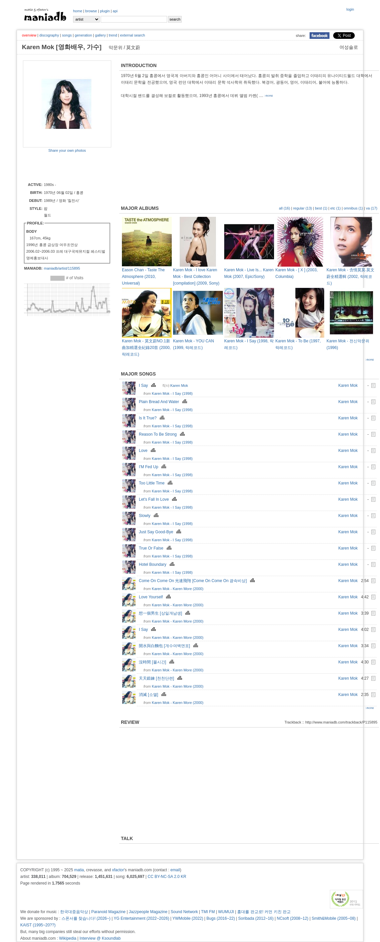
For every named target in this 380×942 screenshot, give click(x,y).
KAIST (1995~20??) (37, 925)
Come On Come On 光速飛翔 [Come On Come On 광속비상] (197, 580)
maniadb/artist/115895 (62, 268)
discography (49, 35)
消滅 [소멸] (153, 694)
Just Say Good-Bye (161, 532)
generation (83, 35)
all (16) (284, 208)
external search (132, 35)
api (115, 11)
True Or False (156, 548)
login (350, 9)
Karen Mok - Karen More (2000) (177, 589)
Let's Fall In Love (158, 499)
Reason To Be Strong (162, 434)
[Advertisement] (62, 167)
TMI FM (208, 911)
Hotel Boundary (157, 564)
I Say (148, 385)
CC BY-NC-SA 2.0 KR (166, 876)
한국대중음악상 (74, 911)
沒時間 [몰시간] (157, 662)
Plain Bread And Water (164, 401)
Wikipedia (67, 938)
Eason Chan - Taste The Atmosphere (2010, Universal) (143, 277)
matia (79, 870)
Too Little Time (156, 483)
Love (148, 450)
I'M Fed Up (153, 467)
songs (67, 35)
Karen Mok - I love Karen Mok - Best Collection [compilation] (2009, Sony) (196, 277)
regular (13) (302, 208)
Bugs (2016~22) (221, 918)
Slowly (149, 515)
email (175, 870)
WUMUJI (226, 911)
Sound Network (184, 911)
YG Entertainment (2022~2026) (141, 918)
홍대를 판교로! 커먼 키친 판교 (264, 911)
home (77, 11)
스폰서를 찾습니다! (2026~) (86, 918)
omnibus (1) (353, 208)
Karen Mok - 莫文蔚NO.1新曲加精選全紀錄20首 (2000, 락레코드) (146, 348)
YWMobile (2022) (187, 918)
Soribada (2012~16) (255, 918)
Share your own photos (67, 150)
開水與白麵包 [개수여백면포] (169, 645)
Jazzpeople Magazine (148, 911)
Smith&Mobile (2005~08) (333, 918)
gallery (100, 35)
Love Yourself (155, 597)
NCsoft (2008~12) (292, 918)
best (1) (321, 208)
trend (113, 35)
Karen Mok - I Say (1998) (172, 393)
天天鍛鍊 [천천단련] (161, 678)
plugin (105, 11)
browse (91, 11)
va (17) (371, 208)
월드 (47, 215)
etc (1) (336, 208)
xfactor (118, 870)
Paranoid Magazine (108, 911)
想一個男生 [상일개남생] (165, 613)
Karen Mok (179, 385)
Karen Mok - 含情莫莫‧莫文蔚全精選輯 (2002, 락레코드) (350, 277)
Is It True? (152, 418)
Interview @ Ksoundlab (100, 938)
